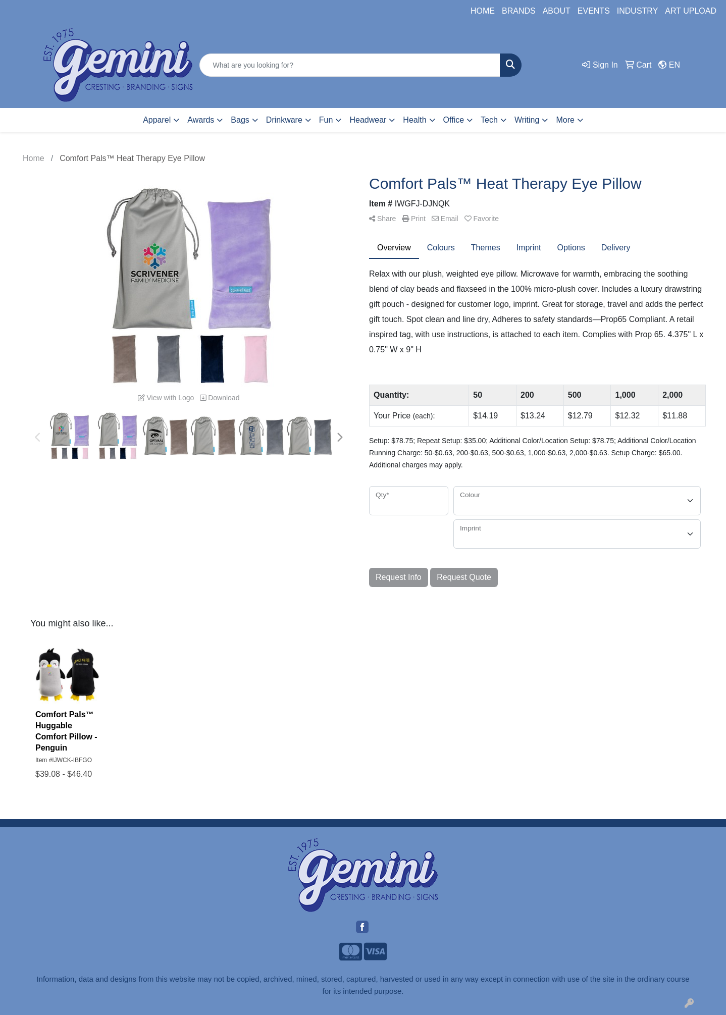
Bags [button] (240, 120)
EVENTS (594, 11)
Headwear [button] (367, 120)
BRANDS (519, 11)
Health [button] (414, 120)
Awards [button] (200, 120)
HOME (483, 11)
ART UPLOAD (690, 11)
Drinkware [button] (284, 120)
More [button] (565, 120)
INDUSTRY (637, 11)
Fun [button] (326, 120)
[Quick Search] (349, 65)
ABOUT (557, 11)
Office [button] (453, 120)
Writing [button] (527, 120)
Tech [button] (489, 120)
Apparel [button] (157, 120)
